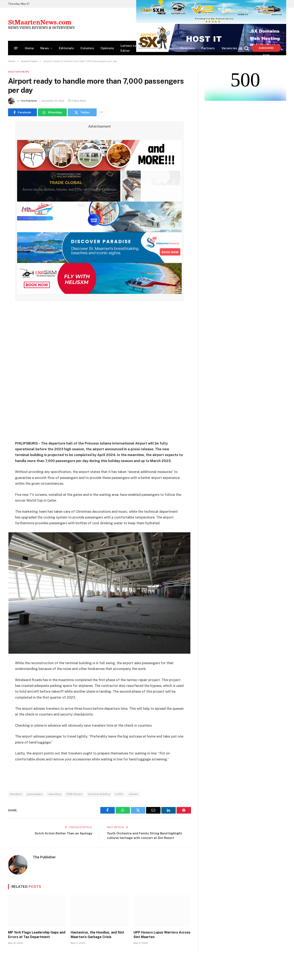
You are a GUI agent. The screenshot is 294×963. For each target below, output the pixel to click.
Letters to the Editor (131, 48)
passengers (35, 794)
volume (133, 794)
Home (29, 48)
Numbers (16, 794)
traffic (119, 794)
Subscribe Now (266, 49)
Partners (208, 48)
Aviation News (18, 71)
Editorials (66, 48)
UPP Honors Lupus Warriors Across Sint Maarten (162, 934)
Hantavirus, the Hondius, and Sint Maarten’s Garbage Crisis (97, 934)
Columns (87, 48)
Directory (187, 48)
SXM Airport (74, 794)
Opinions (107, 48)
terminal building (99, 794)
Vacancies (229, 48)
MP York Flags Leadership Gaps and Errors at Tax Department (36, 934)
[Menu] (16, 48)
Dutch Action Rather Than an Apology (63, 833)
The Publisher (28, 100)
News (44, 48)
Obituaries (165, 48)
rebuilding (54, 794)
